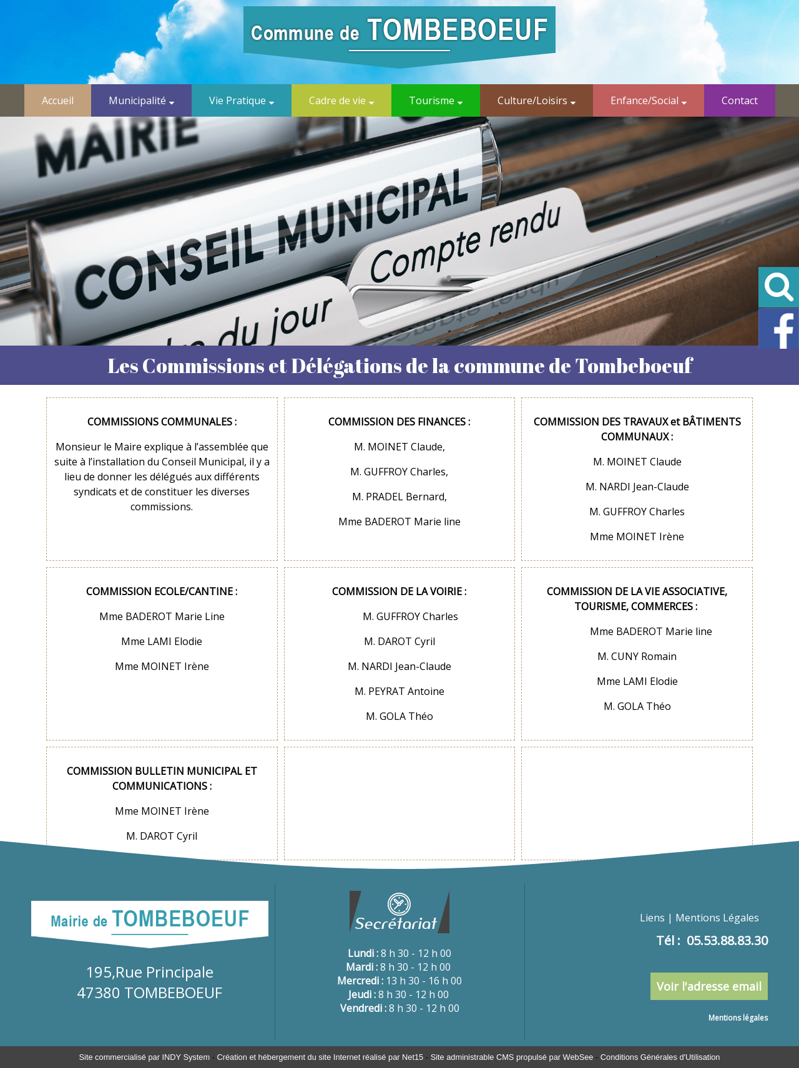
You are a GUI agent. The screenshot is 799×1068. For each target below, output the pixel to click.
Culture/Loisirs (532, 100)
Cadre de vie (337, 100)
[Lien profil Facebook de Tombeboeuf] (778, 346)
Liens (652, 918)
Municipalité (137, 100)
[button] (778, 287)
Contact (740, 100)
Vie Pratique (237, 100)
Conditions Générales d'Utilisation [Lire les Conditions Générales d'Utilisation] (660, 1057)
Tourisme (431, 100)
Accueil (58, 100)
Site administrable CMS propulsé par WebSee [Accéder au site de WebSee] (512, 1057)
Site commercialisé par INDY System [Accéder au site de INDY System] (144, 1057)
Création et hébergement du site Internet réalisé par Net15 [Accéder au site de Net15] (320, 1057)
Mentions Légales (717, 918)
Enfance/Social (644, 100)
